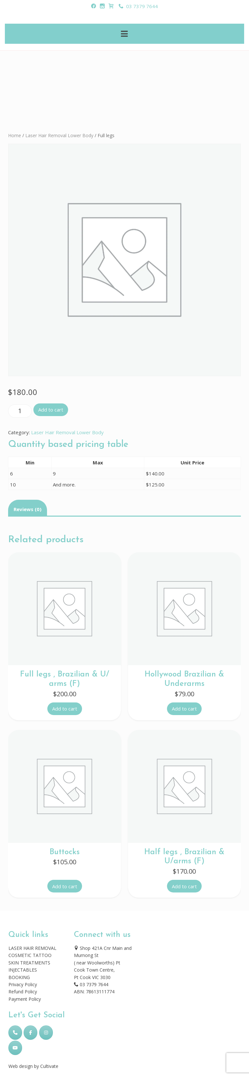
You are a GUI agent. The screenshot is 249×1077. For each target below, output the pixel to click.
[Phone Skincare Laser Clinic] (15, 1032)
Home (14, 135)
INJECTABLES (22, 970)
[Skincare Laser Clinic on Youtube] (15, 1048)
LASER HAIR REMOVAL (32, 948)
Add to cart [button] (64, 708)
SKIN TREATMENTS (29, 963)
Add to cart (50, 409)
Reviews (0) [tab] (28, 509)
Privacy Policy (22, 984)
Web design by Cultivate (33, 1066)
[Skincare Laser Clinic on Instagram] (46, 1032)
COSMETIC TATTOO (30, 955)
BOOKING (19, 977)
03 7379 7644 (138, 6)
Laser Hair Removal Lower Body (59, 135)
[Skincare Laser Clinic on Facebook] (30, 1032)
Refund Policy (22, 991)
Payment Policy (24, 999)
